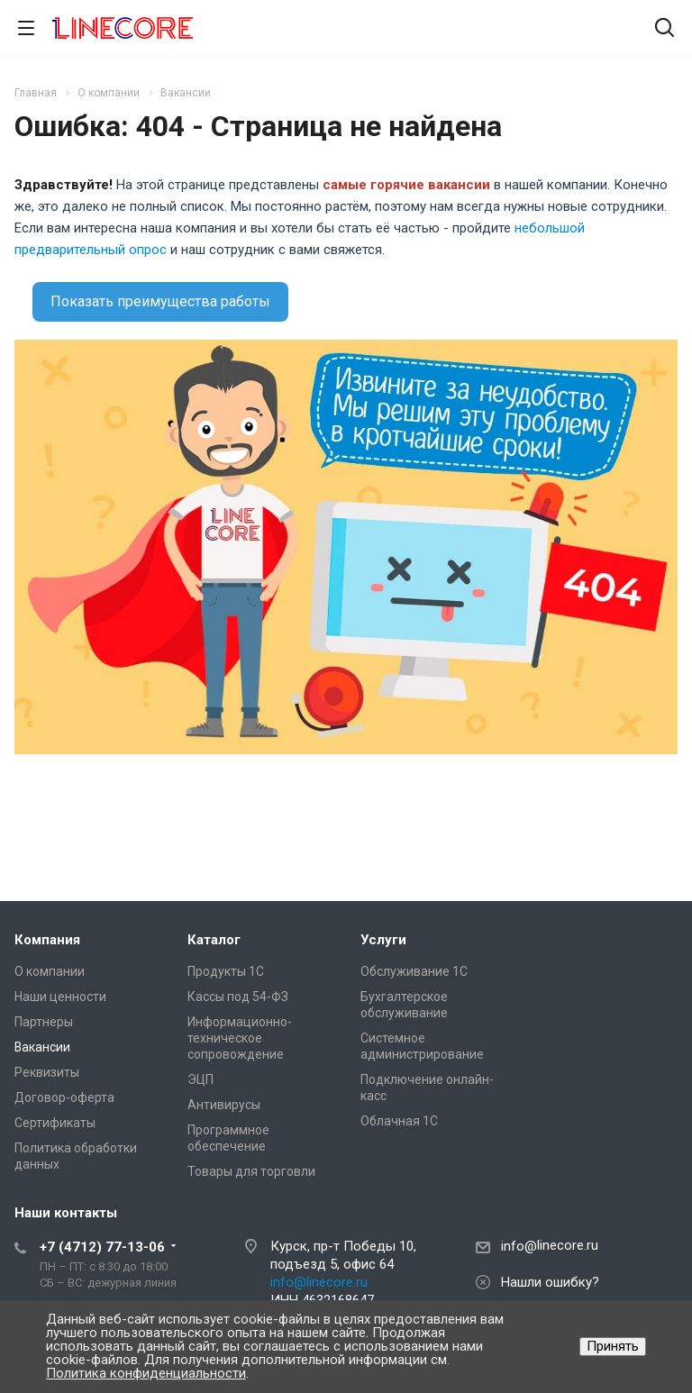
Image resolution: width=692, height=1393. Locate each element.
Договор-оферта (64, 1097)
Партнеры (43, 1022)
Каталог (214, 940)
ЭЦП (200, 1079)
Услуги (383, 940)
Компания (47, 940)
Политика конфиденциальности (146, 1373)
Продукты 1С (225, 971)
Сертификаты (55, 1122)
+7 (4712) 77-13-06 (102, 1247)
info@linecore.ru (319, 1282)
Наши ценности (60, 996)
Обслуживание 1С (414, 971)
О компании (49, 971)
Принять (613, 1346)
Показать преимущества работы (160, 301)
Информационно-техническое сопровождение (239, 1038)
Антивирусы (223, 1104)
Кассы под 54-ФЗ (237, 996)
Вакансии (42, 1047)
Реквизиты (46, 1072)
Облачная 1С (399, 1121)
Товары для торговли (251, 1171)
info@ (519, 1246)
